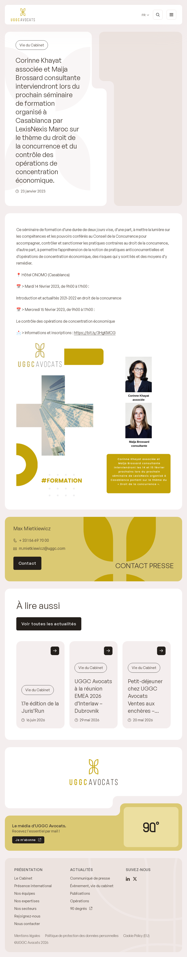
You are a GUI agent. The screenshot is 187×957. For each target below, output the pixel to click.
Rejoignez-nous (27, 916)
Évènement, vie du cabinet (91, 885)
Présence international (33, 885)
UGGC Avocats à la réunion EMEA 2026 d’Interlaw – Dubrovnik (93, 696)
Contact (27, 563)
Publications (80, 893)
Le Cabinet (23, 878)
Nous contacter (27, 923)
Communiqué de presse (90, 878)
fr (144, 15)
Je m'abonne (24, 840)
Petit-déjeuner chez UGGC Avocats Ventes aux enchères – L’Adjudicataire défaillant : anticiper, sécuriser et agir (145, 696)
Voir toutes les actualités (48, 623)
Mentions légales (27, 936)
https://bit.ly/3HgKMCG (95, 332)
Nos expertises (26, 901)
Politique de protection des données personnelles (82, 936)
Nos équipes (24, 893)
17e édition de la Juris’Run (40, 707)
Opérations (79, 901)
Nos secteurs (25, 908)
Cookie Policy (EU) (136, 936)
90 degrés (78, 908)
